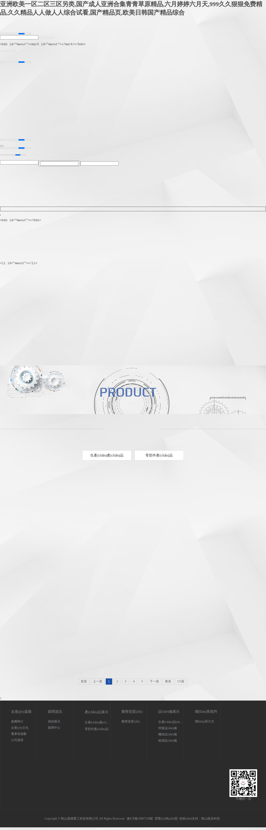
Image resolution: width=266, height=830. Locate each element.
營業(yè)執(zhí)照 (166, 821)
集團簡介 (17, 724)
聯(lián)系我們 (206, 714)
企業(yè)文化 (20, 730)
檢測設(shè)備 (167, 743)
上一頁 (97, 684)
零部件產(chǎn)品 (159, 458)
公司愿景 (17, 742)
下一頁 (154, 684)
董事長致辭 (19, 736)
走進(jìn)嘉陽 (21, 714)
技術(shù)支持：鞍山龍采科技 (199, 821)
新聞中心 (54, 730)
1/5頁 (180, 684)
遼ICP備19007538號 (140, 821)
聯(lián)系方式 (204, 724)
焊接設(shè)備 (167, 730)
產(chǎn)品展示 (96, 715)
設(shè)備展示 (169, 714)
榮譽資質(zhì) (131, 714)
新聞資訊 (55, 714)
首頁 (84, 684)
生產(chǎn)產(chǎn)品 (106, 458)
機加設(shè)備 (167, 737)
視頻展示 (54, 724)
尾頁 (168, 684)
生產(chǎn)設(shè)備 (171, 724)
